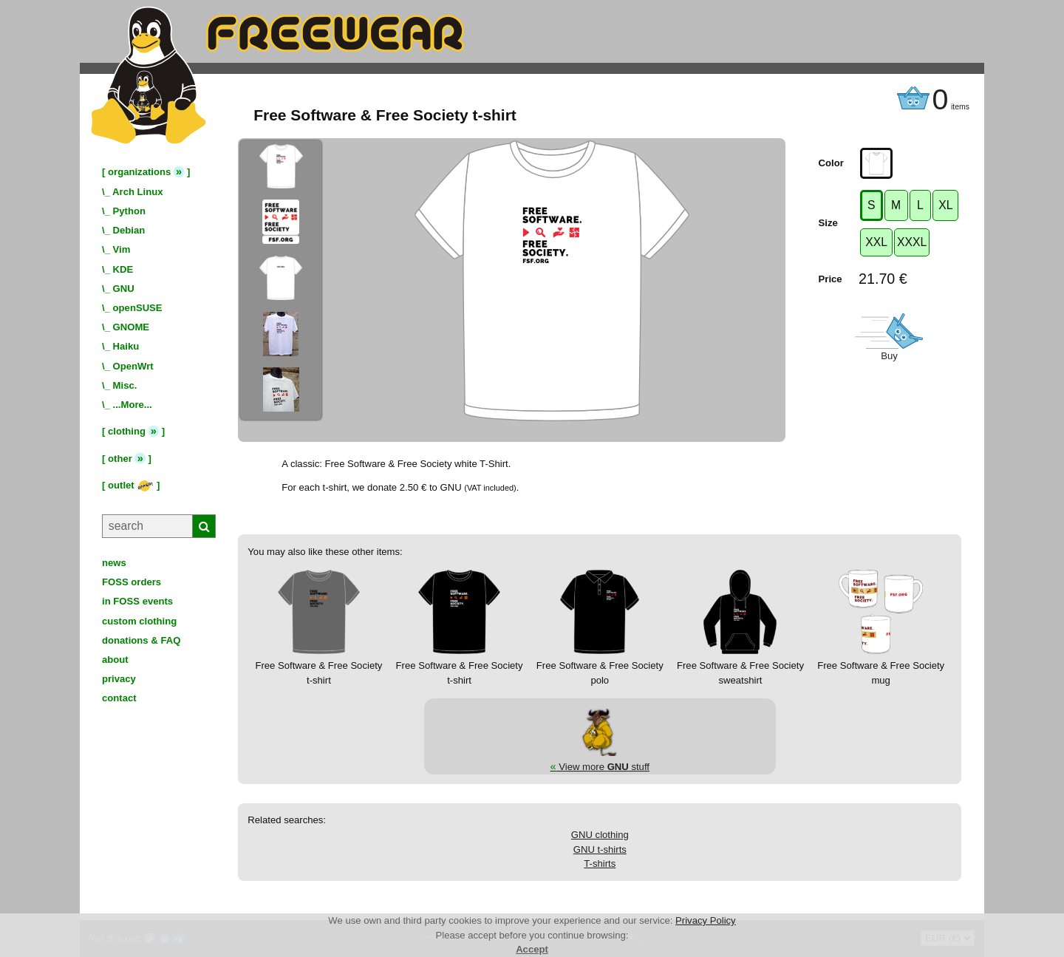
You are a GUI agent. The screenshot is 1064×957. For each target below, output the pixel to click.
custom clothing (139, 621)
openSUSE (138, 307)
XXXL (912, 242)
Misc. (125, 385)
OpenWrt (133, 366)
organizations (139, 171)
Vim (122, 249)
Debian (129, 230)
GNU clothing (600, 834)
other (120, 458)
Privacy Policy (705, 920)
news (114, 562)
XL (945, 205)
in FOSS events (137, 601)
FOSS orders (131, 582)
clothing (127, 431)
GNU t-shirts (600, 849)
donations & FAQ (141, 640)
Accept (532, 949)
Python (129, 211)
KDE (123, 269)
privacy (119, 678)
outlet (131, 485)
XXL (876, 242)
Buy (889, 355)
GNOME (131, 327)
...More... (132, 404)
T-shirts (599, 863)
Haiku (126, 346)
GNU (123, 288)
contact (119, 698)
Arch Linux (137, 191)
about (115, 659)
